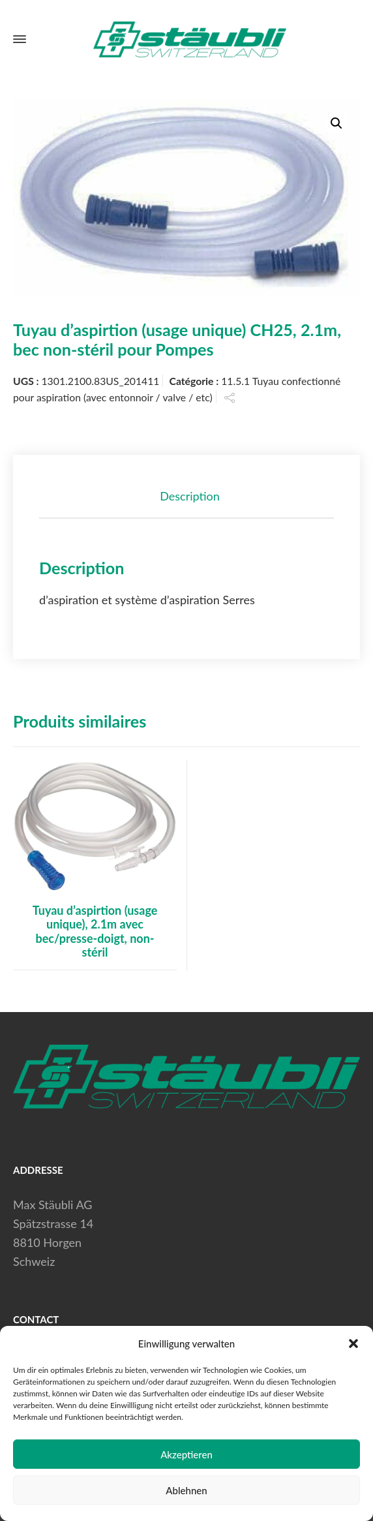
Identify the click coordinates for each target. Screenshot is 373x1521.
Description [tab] (190, 496)
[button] (353, 1343)
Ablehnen (186, 1490)
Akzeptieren (186, 1454)
